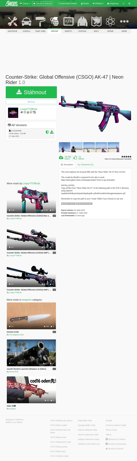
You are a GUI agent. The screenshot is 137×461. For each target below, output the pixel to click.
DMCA (108, 435)
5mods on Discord (114, 449)
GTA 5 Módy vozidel (58, 425)
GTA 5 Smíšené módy (59, 456)
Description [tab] (67, 164)
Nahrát (85, 3)
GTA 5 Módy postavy (59, 447)
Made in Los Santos (14, 422)
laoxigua (12, 409)
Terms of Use (111, 430)
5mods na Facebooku (116, 444)
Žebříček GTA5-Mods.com (89, 444)
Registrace (113, 3)
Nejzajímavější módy (86, 425)
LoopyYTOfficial (28, 109)
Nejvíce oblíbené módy (87, 430)
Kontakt (109, 420)
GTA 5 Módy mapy (58, 451)
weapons (27, 299)
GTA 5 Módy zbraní (58, 437)
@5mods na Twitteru (115, 439)
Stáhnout (31, 92)
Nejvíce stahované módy (88, 435)
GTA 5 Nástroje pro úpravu (61, 420)
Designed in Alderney (15, 420)
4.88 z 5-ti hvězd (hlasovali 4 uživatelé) (118, 159)
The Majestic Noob (16, 335)
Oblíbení (81, 159)
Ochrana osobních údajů (116, 425)
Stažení (67, 159)
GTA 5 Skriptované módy (60, 442)
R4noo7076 (13, 372)
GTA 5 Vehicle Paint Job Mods (60, 431)
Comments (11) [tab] (85, 164)
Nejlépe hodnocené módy (88, 439)
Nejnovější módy (85, 420)
